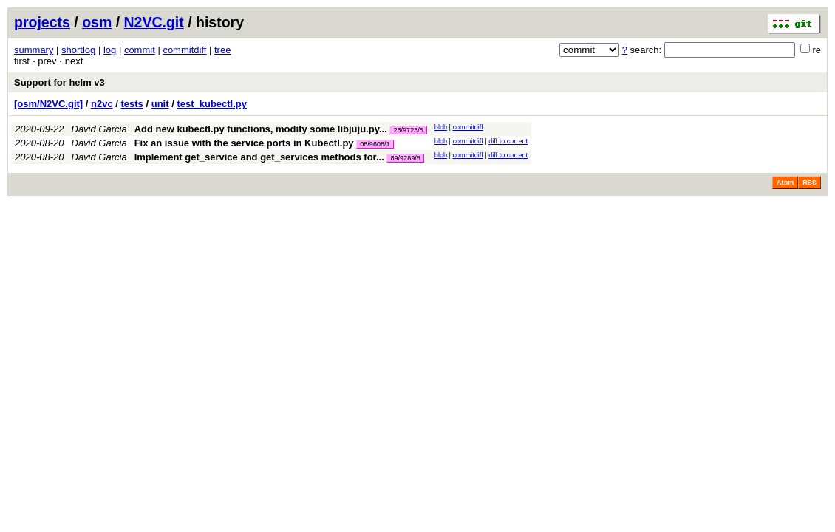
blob (440, 127)
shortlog (78, 49)
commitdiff (184, 49)
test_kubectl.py (212, 103)
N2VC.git (154, 22)
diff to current (508, 141)
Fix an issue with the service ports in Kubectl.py (244, 143)
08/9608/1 (374, 144)
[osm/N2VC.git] (48, 103)
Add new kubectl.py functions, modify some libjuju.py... (262, 128)
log (109, 49)
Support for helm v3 (59, 82)
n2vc (102, 103)
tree (222, 49)
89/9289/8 (405, 158)
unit (160, 103)
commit (139, 49)
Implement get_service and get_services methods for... (260, 157)
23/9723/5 (408, 130)
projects (42, 22)
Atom (785, 182)
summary (33, 49)
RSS (809, 182)
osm (97, 22)
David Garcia (99, 128)
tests (132, 103)
